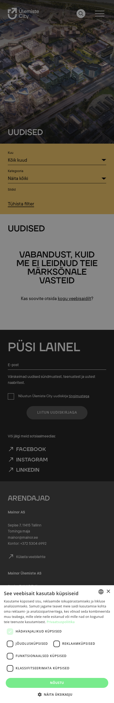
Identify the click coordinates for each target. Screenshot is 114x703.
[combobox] (101, 591)
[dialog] (57, 644)
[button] (57, 694)
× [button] (108, 592)
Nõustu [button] (57, 683)
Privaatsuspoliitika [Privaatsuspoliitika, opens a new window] (61, 622)
